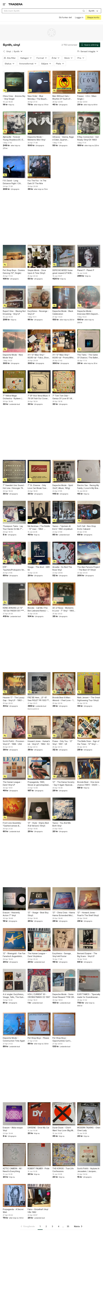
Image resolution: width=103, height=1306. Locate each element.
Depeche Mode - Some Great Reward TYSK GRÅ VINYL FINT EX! (63, 995)
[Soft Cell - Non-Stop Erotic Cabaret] (88, 512)
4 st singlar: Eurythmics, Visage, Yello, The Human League (14, 995)
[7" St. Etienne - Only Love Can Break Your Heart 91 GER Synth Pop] (39, 471)
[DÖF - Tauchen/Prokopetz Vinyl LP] (14, 553)
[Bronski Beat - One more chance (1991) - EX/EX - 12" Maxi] (88, 768)
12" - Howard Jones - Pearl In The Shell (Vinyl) (88, 913)
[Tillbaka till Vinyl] (4, 51)
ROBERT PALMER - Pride (38, 1168)
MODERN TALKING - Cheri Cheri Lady (88, 1129)
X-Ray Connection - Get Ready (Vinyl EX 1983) (88, 138)
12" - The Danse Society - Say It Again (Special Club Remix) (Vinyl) (63, 783)
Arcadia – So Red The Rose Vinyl (62, 568)
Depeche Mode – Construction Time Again (14, 1039)
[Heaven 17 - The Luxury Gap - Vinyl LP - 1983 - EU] (14, 683)
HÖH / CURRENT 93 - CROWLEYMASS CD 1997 (39, 995)
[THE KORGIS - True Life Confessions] (63, 1154)
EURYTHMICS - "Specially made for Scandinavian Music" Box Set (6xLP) (88, 995)
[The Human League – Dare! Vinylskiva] (39, 939)
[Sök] (84, 10)
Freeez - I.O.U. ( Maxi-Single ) (87, 97)
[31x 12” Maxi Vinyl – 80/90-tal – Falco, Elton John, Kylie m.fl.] (39, 340)
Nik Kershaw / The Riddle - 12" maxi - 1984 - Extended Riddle (39, 527)
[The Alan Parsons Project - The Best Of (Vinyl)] (88, 553)
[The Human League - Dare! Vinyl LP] (14, 768)
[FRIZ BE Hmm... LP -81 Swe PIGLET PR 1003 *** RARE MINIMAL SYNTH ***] (39, 683)
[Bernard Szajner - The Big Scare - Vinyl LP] (88, 939)
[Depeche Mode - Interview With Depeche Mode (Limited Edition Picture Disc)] (88, 297)
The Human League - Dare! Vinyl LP (12, 783)
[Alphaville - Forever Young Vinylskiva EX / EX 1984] (14, 123)
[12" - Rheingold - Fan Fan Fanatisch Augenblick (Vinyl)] (14, 939)
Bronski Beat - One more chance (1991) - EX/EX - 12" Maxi (88, 783)
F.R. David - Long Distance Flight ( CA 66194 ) (12, 182)
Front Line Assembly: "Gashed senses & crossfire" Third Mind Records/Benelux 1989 (13, 824)
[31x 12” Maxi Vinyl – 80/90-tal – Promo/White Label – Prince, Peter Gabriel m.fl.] (63, 340)
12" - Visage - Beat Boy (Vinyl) (38, 913)
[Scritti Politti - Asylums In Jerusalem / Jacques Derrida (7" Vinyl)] (88, 1154)
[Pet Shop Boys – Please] (39, 1024)
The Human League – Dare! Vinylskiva (37, 954)
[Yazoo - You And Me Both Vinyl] (63, 809)
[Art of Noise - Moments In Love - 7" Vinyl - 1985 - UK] (63, 594)
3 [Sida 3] (52, 1226)
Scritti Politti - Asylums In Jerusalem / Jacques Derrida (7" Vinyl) (88, 1170)
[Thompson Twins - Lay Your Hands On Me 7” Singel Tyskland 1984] (14, 512)
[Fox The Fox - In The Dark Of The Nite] (39, 166)
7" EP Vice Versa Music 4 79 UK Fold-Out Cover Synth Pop (39, 397)
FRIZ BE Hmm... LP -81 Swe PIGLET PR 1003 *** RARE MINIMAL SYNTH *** (39, 699)
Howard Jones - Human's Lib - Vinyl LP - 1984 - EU (39, 742)
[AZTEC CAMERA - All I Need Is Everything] (14, 1154)
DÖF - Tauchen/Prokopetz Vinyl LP (14, 568)
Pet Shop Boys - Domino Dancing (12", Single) (14, 271)
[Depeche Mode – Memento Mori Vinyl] (39, 123)
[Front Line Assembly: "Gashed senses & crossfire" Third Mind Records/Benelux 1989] (14, 809)
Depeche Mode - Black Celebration (62, 312)
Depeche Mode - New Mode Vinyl (13, 356)
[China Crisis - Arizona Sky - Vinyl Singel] (14, 82)
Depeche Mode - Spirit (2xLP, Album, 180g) (62, 486)
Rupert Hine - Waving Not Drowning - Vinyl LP (14, 312)
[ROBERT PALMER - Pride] (39, 1154)
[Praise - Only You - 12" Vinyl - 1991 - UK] (63, 727)
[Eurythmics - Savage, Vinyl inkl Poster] (63, 939)
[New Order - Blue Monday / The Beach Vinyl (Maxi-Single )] (39, 82)
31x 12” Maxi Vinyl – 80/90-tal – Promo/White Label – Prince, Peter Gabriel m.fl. (63, 356)
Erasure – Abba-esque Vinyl (13, 1129)
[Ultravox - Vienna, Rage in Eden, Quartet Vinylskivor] (63, 123)
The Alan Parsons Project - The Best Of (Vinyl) (88, 568)
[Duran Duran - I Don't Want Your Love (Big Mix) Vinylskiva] (63, 1113)
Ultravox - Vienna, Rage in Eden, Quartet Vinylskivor (63, 138)
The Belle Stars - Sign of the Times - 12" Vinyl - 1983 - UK (88, 742)
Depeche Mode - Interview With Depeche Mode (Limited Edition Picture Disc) (88, 312)
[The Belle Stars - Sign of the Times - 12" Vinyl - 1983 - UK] (88, 727)
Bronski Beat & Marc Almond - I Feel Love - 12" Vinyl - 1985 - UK (63, 699)
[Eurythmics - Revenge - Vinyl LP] (39, 297)
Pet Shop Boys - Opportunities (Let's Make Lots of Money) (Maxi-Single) (62, 1039)
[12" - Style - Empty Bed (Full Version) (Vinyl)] (39, 809)
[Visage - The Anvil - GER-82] (39, 553)
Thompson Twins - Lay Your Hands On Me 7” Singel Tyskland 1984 (13, 527)
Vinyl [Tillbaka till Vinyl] (8, 51)
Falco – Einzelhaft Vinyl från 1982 (38, 1210)
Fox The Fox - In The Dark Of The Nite (37, 182)
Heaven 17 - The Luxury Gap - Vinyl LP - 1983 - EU (13, 699)
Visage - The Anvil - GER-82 (39, 568)
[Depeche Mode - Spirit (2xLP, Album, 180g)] (63, 471)
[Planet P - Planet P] (88, 256)
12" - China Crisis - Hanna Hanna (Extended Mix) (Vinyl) (63, 914)
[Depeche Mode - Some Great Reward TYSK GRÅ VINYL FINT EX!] (63, 980)
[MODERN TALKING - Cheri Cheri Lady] (88, 1113)
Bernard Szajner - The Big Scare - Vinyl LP (87, 954)
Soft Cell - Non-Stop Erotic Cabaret (86, 527)
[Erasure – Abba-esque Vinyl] (14, 1113)
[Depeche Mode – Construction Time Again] (14, 1024)
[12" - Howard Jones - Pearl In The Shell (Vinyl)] (88, 898)
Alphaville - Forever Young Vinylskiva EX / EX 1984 (13, 138)
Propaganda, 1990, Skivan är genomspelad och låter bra (38, 783)
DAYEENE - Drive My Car (38, 1127)
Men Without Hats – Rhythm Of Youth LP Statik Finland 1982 (61, 97)
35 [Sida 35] (68, 1226)
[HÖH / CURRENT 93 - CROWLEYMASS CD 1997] (39, 980)
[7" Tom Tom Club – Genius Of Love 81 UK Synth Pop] (63, 381)
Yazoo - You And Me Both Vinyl (61, 824)
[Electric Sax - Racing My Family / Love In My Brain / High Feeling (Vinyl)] (88, 471)
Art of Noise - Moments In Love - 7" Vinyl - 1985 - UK (63, 609)
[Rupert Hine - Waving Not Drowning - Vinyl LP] (14, 297)
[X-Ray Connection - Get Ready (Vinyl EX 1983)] (88, 123)
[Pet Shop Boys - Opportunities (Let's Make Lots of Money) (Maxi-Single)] (63, 1024)
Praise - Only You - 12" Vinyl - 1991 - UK (62, 742)
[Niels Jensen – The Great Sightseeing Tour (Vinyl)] (88, 683)
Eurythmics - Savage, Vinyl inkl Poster (61, 954)
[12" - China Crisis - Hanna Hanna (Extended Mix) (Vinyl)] (63, 898)
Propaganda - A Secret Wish (13, 1210)
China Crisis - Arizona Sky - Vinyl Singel (14, 97)
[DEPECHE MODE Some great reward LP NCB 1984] (63, 256)
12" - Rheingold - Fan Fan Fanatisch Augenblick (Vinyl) (14, 955)
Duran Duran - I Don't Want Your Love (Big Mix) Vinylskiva (63, 1129)
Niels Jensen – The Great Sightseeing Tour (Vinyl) (88, 698)
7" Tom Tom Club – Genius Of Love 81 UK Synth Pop (62, 397)
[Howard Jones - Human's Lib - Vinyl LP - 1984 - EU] (39, 727)
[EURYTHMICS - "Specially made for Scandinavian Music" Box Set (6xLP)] (88, 980)
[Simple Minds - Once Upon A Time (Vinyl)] (39, 256)
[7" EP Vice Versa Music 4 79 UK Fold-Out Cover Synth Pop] (39, 381)
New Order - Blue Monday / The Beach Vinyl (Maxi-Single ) (37, 97)
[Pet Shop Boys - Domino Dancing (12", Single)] (14, 256)
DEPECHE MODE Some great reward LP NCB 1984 (62, 271)
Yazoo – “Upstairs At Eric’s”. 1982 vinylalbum (62, 527)
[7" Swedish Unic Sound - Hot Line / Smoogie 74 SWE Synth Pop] (14, 471)
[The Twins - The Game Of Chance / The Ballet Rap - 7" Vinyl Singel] (88, 340)
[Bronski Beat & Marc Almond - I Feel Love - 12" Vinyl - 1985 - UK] (63, 683)
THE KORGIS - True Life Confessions (63, 1169)
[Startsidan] (15, 4)
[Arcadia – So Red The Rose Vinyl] (63, 553)
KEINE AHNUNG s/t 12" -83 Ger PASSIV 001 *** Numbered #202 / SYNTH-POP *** (13, 609)
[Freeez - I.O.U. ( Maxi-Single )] (88, 82)
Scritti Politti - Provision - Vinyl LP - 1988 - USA (14, 742)
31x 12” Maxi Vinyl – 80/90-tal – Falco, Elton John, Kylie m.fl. (38, 356)
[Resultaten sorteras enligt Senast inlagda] (88, 51)
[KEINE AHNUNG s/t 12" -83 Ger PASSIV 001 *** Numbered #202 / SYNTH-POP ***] (14, 594)
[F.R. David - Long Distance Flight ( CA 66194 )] (14, 166)
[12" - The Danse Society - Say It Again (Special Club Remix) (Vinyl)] (63, 768)
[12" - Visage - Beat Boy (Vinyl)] (39, 898)
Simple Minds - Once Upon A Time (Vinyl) (37, 271)
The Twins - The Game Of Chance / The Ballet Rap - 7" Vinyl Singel (87, 356)
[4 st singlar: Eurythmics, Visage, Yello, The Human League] (14, 980)
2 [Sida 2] (46, 1226)
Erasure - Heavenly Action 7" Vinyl (11, 913)
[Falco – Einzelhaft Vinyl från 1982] (39, 1195)
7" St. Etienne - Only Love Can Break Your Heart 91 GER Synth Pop (39, 486)
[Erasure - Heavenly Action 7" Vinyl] (14, 898)
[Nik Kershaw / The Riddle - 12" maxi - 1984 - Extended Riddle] (39, 512)
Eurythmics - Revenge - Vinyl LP (38, 312)
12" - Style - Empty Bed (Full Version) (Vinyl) (38, 824)
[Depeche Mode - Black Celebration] (63, 297)
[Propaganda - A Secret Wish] (14, 1195)
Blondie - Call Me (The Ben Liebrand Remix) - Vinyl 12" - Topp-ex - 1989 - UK (38, 609)
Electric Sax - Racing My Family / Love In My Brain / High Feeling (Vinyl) (88, 486)
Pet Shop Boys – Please (38, 1038)
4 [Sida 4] (58, 1226)
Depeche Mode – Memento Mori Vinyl (36, 138)
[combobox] (44, 11)
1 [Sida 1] (40, 1226)
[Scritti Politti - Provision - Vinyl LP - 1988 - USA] (14, 727)
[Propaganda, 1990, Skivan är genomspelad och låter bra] (39, 768)
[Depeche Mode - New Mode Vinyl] (14, 340)
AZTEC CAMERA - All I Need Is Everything (12, 1169)
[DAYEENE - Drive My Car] (39, 1113)
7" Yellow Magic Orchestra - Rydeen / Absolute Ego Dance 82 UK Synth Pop (13, 397)
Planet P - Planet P (85, 270)
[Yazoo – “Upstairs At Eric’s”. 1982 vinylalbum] (63, 512)
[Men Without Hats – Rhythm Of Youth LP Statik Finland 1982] (63, 82)
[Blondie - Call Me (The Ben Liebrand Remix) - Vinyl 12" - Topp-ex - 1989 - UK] (39, 594)
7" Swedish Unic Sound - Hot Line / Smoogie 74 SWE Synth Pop (14, 486)
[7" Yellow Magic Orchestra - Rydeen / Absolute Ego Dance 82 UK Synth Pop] (14, 381)
